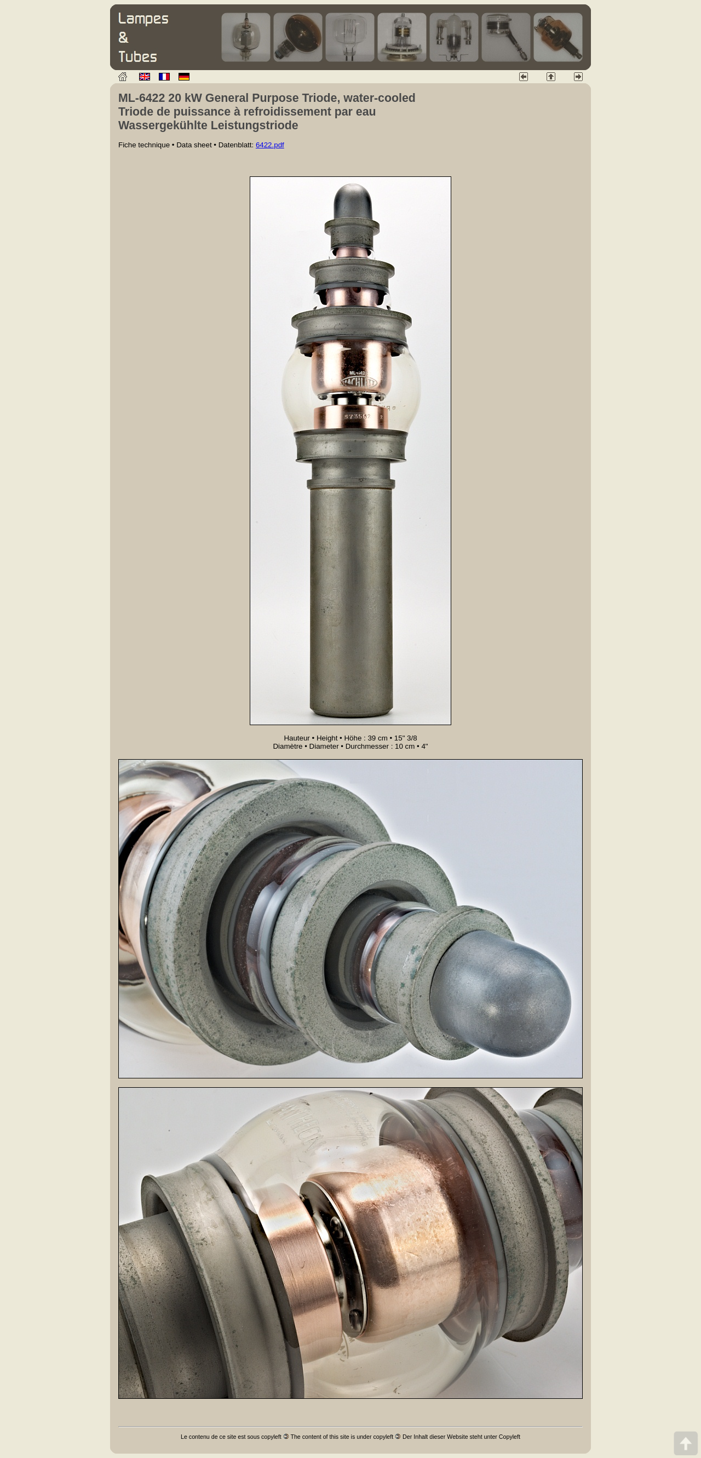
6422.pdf (270, 145)
